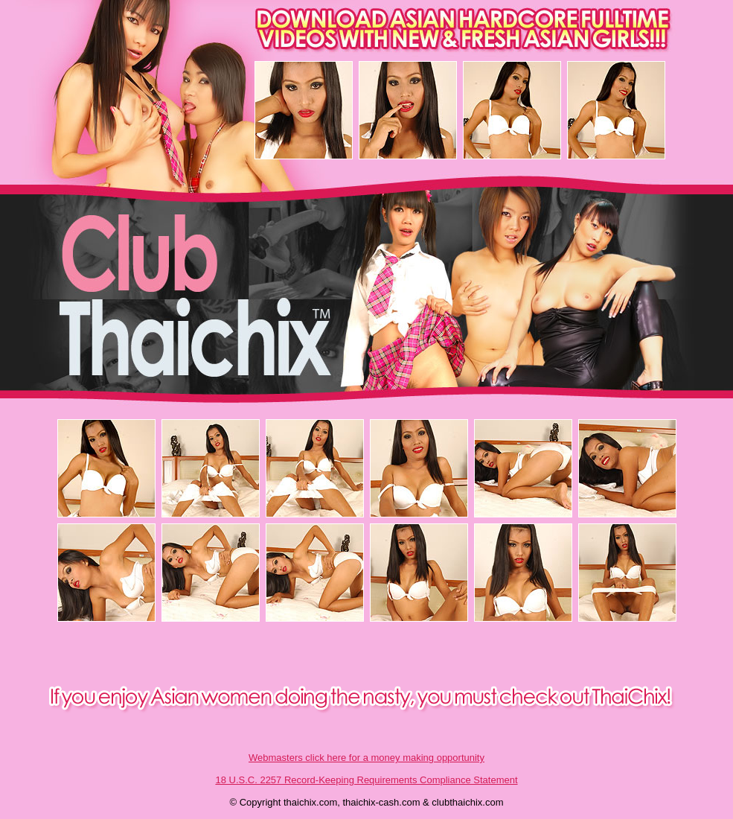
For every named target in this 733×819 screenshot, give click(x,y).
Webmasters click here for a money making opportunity (366, 757)
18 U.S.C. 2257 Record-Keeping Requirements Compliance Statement (366, 779)
